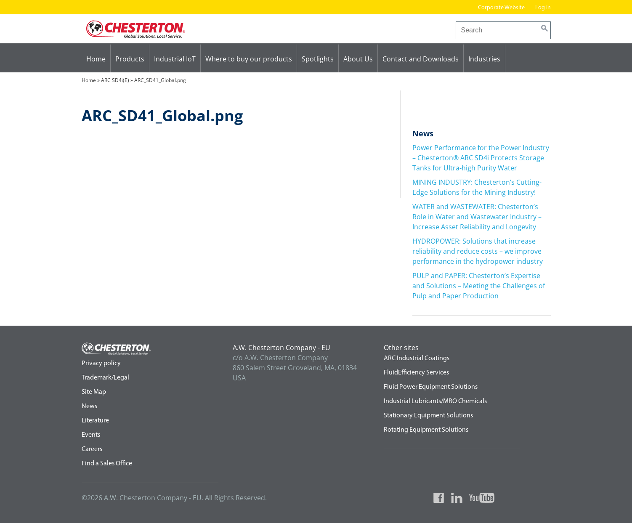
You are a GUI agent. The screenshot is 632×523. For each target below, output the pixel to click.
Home (96, 59)
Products (129, 59)
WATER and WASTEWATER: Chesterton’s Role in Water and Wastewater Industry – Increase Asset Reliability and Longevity (477, 216)
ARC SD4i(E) (115, 80)
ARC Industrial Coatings (416, 358)
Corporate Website (501, 8)
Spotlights (318, 59)
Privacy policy (101, 363)
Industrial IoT (175, 59)
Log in (543, 8)
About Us (358, 59)
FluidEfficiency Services (416, 372)
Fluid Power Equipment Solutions (431, 387)
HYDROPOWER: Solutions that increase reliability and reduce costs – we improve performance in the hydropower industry (477, 251)
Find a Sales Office (107, 463)
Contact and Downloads (420, 59)
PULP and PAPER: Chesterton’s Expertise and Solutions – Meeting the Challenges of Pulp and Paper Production (478, 285)
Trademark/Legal (105, 377)
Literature (95, 420)
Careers (92, 449)
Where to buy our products (248, 59)
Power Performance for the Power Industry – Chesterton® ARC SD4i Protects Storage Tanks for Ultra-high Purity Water (480, 158)
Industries (484, 59)
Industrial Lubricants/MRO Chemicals (435, 401)
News (89, 406)
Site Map (94, 392)
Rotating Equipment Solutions (426, 430)
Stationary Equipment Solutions (428, 415)
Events (91, 435)
